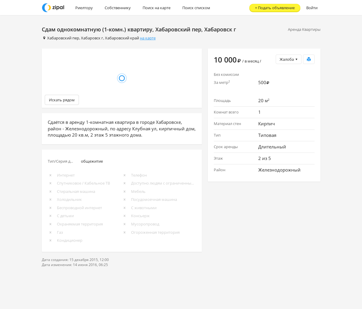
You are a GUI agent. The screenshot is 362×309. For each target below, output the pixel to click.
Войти (312, 7)
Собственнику (118, 7)
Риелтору (84, 7)
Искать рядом (62, 100)
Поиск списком (196, 7)
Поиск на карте (156, 7)
